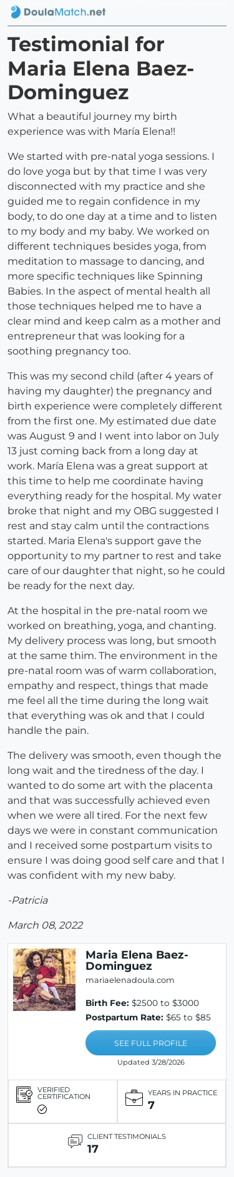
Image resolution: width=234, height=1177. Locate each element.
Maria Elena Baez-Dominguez (136, 960)
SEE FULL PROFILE (150, 1043)
